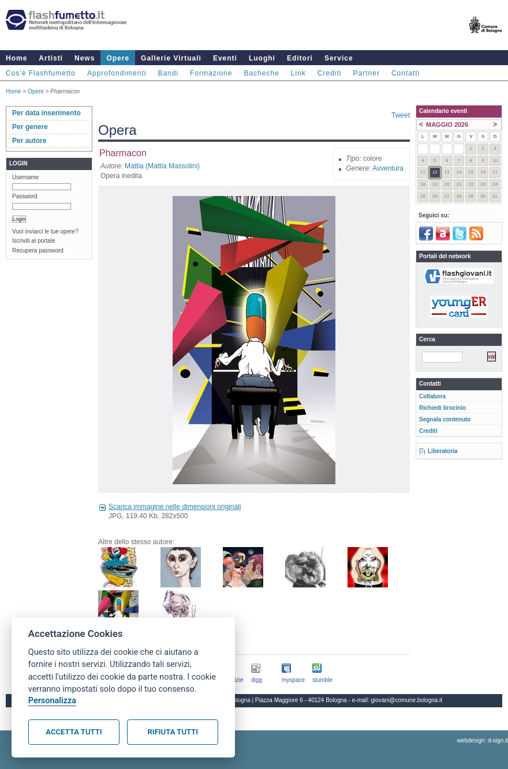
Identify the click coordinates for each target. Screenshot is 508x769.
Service (338, 58)
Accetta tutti (74, 731)
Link (298, 73)
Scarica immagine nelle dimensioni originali (175, 507)
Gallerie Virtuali (171, 58)
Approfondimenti (116, 73)
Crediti (330, 73)
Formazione (211, 73)
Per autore (29, 141)
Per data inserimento (46, 113)
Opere (117, 58)
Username (25, 177)
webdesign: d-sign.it (482, 740)
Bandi (168, 73)
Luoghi (262, 58)
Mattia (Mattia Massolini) (162, 166)
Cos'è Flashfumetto (41, 73)
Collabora (432, 396)
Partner (366, 73)
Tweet (400, 115)
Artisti (51, 58)
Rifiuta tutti (173, 731)
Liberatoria (443, 451)
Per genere (30, 127)
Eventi (225, 58)
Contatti (405, 73)
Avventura (388, 168)
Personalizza (52, 701)
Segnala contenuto (444, 419)
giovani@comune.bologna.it (407, 700)
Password (25, 196)
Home (16, 58)
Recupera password (38, 250)
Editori (300, 58)
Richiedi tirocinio (442, 408)
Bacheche (261, 73)
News (84, 58)
